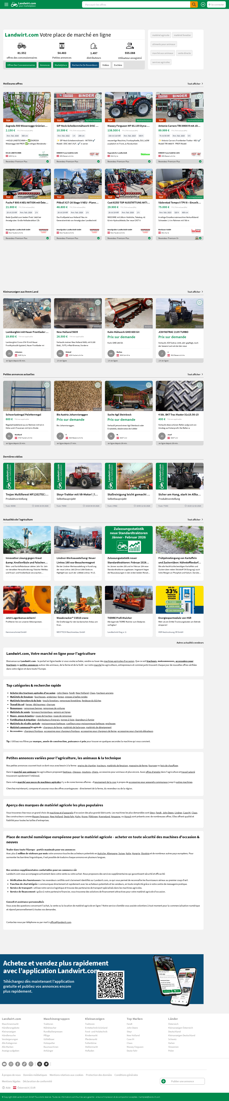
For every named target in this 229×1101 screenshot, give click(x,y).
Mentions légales (11, 1081)
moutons (86, 771)
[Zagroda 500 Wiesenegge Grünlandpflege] (27, 128)
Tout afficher (195, 83)
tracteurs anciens (104, 692)
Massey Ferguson (40, 816)
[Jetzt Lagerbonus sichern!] (27, 611)
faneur (61, 696)
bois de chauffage (169, 765)
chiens (95, 771)
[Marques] (46, 1064)
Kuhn (77, 816)
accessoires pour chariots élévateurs (135, 731)
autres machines (184, 782)
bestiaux (67, 771)
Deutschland (174, 1031)
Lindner (178, 812)
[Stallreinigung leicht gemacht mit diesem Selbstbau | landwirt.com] (129, 485)
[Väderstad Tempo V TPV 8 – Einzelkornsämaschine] (180, 204)
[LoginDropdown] (216, 4)
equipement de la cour (105, 782)
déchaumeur (39, 704)
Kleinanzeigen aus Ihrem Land (20, 291)
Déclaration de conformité (37, 1081)
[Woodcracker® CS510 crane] (78, 611)
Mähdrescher (50, 1027)
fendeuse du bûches (91, 700)
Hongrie (136, 853)
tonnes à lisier (67, 719)
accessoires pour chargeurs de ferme (98, 731)
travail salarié (188, 771)
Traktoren (48, 1023)
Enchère (118, 65)
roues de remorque (62, 715)
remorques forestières (70, 700)
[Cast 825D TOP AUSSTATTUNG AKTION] (129, 204)
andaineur (52, 696)
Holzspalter (49, 1042)
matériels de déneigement (98, 727)
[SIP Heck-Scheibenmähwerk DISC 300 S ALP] (78, 128)
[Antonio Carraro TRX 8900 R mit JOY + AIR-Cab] (180, 128)
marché (97, 664)
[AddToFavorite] (47, 96)
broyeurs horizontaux (41, 712)
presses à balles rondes (76, 696)
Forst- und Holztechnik (96, 1031)
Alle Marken (7, 1046)
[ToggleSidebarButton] (6, 4)
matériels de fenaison (117, 765)
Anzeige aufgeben (10, 1050)
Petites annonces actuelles (18, 374)
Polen (171, 1050)
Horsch (127, 816)
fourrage (153, 765)
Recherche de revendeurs (84, 65)
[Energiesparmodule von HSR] (180, 611)
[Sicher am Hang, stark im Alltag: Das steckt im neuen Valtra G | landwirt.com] (180, 485)
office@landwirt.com (60, 922)
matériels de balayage (74, 727)
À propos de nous (11, 1075)
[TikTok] (24, 1064)
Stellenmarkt (91, 1046)
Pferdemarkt (91, 1039)
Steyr (152, 812)
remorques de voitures (54, 708)
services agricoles (161, 62)
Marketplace (61, 65)
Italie (128, 853)
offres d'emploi (153, 771)
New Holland (82, 692)
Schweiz (172, 1039)
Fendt (72, 692)
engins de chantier (87, 765)
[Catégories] (39, 1064)
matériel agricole (160, 35)
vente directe (184, 53)
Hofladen (89, 1050)
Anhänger (48, 1050)
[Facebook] (17, 1064)
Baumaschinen (51, 1046)
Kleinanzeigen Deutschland (181, 1035)
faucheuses (40, 696)
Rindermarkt (91, 1035)
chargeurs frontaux (33, 731)
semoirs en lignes (62, 712)
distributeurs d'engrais (48, 719)
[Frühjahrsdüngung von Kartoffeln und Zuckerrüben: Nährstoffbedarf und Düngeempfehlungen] (180, 553)
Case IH (187, 812)
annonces (45, 65)
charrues (50, 704)
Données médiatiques (35, 1075)
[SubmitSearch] (194, 4)
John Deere (62, 692)
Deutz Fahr (69, 816)
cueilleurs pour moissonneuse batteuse (85, 723)
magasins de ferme (138, 765)
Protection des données (99, 1075)
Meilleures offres (12, 83)
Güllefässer (49, 1039)
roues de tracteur (44, 715)
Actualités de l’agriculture (18, 519)
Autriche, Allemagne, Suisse (111, 853)
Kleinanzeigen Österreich (180, 1027)
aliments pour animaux (163, 44)
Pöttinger (93, 816)
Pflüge (47, 1035)
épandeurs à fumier (84, 719)
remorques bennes (33, 708)
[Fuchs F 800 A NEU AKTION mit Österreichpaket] (27, 204)
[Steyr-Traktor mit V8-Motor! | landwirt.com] (78, 485)
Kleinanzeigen (9, 1031)
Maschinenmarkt (10, 1023)
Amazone (115, 816)
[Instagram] (11, 1064)
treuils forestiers (51, 700)
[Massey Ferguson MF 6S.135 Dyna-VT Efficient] (129, 128)
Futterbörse (90, 1042)
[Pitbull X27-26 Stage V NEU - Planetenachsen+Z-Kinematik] (78, 204)
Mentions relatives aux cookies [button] (66, 1075)
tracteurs (101, 765)
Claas (92, 692)
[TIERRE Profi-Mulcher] (129, 611)
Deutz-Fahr (132, 1050)
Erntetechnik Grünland (96, 1027)
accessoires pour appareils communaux (148, 782)
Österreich (173, 1023)
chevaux (77, 771)
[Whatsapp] (31, 1063)
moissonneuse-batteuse (53, 723)
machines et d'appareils (61, 812)
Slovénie (145, 853)
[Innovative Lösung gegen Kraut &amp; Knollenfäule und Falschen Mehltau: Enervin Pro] (27, 553)
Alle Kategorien (9, 1042)
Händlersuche (9, 1035)
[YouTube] (4, 1064)
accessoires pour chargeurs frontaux (62, 731)
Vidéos (105, 65)
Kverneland (104, 816)
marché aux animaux (162, 53)
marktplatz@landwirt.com (149, 1096)
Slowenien (173, 1046)
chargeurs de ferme (52, 727)
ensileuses (110, 723)
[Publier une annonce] (203, 4)
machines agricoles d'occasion (119, 661)
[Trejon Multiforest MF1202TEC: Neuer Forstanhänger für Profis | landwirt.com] (27, 485)
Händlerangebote (10, 1027)
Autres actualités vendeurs (190, 642)
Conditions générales (126, 1075)
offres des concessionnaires (21, 65)
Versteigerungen (10, 1039)
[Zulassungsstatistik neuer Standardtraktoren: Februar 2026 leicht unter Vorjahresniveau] (129, 553)
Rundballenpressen (53, 1031)
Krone (84, 816)
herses (29, 704)
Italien (171, 1042)
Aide (6, 1087)
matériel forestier (182, 35)
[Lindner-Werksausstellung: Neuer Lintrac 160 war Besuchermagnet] (78, 553)
